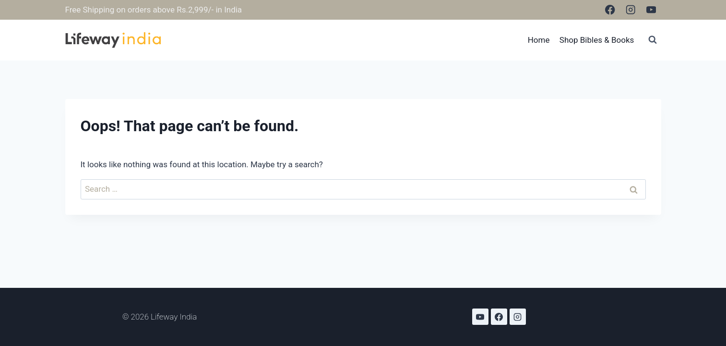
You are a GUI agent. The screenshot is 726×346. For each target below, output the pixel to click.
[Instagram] (631, 10)
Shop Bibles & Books (596, 40)
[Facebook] (610, 10)
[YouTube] (651, 10)
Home (539, 40)
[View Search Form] (652, 40)
